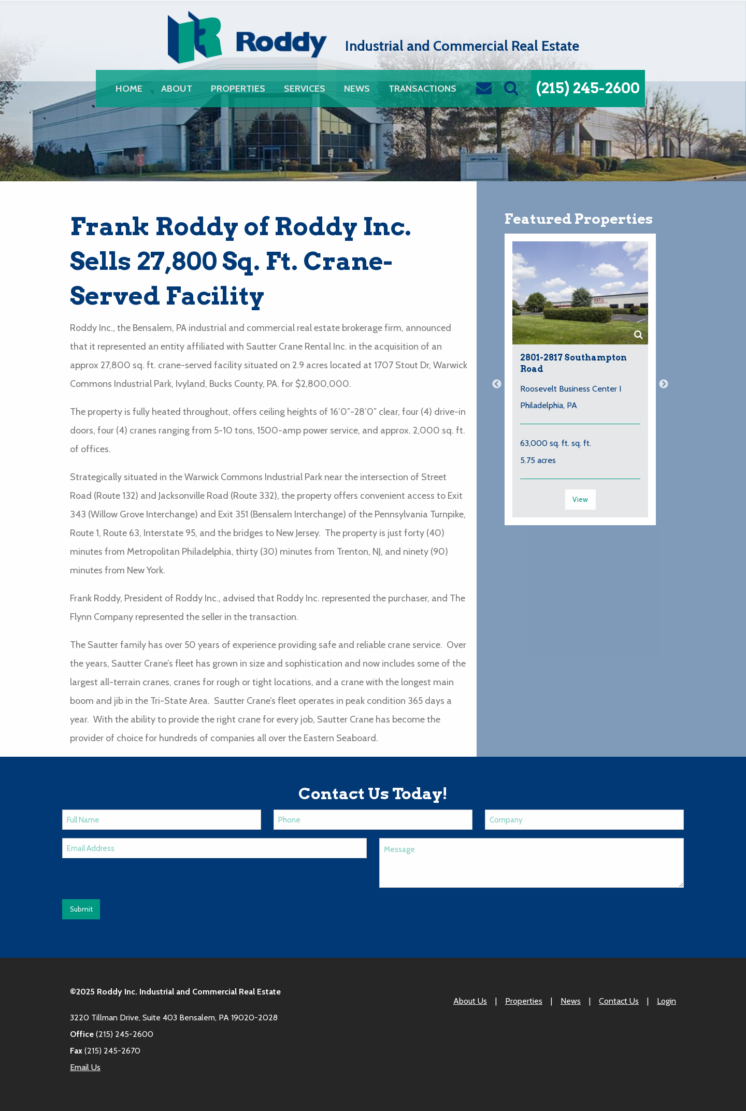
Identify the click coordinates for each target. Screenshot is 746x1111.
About (176, 88)
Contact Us (619, 1001)
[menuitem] (129, 88)
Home (129, 88)
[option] (580, 385)
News (357, 88)
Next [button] (663, 384)
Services (304, 88)
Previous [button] (497, 384)
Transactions (422, 88)
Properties (238, 88)
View (580, 499)
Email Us (85, 1067)
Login (666, 1001)
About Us (470, 1001)
